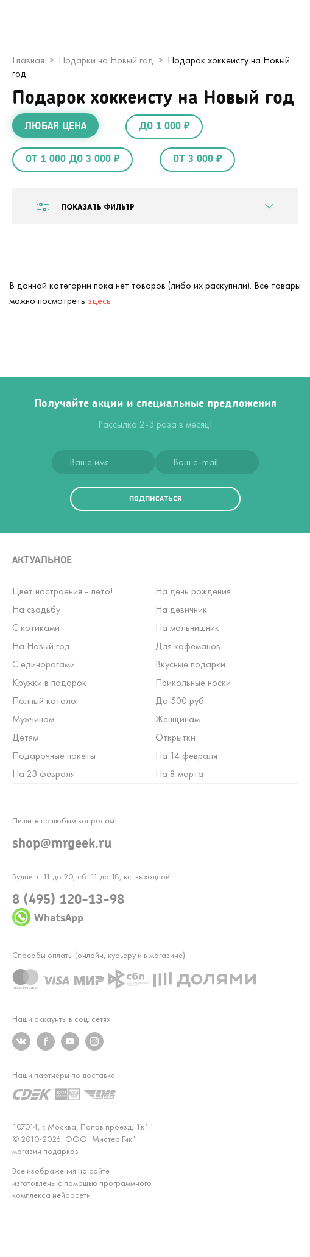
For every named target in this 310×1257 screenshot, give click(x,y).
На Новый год (41, 645)
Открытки (175, 737)
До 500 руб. (180, 700)
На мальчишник (187, 627)
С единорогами (43, 664)
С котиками (36, 627)
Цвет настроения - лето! (62, 591)
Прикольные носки (193, 682)
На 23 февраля (43, 773)
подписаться (155, 498)
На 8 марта (179, 773)
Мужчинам (33, 719)
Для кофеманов (187, 645)
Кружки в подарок (49, 682)
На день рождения (193, 591)
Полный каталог (45, 700)
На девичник (181, 609)
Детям (25, 737)
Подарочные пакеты (54, 755)
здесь (99, 300)
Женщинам (177, 719)
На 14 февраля (186, 755)
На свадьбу (36, 609)
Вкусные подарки (190, 664)
